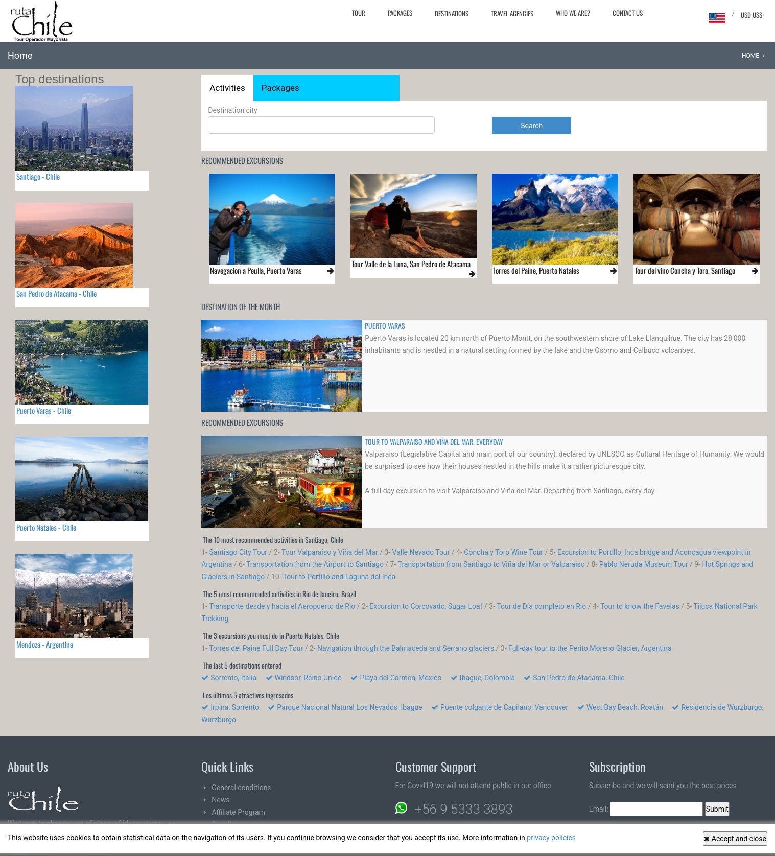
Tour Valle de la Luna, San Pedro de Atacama (411, 263)
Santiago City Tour (238, 552)
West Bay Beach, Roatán (623, 707)
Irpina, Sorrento (233, 707)
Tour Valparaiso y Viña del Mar (329, 552)
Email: (646, 809)
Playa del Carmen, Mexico (399, 678)
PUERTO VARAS (385, 325)
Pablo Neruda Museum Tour (643, 564)
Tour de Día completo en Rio (541, 606)
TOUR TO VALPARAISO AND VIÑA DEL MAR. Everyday (434, 441)
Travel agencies (512, 13)
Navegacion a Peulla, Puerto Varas (256, 270)
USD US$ (751, 15)
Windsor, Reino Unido (307, 678)
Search (532, 126)
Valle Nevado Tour (421, 552)
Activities (227, 88)
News (220, 800)
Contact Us (628, 13)
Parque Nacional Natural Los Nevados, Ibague (348, 707)
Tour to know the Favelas (639, 606)
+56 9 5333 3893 (464, 809)
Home (750, 55)
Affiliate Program (238, 812)
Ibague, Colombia (486, 678)
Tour (358, 13)
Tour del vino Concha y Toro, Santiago (685, 270)
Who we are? (573, 13)
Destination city (321, 120)
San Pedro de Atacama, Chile (577, 678)
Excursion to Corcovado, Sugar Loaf (425, 606)
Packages (400, 13)
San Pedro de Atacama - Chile (56, 293)
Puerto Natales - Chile (46, 527)
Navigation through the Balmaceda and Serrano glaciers (405, 648)
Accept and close (735, 839)
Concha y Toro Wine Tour (503, 552)
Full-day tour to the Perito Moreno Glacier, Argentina (590, 648)
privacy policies (551, 838)
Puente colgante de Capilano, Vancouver (503, 707)
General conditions (241, 787)
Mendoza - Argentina (44, 644)
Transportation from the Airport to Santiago (315, 564)
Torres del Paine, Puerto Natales (536, 270)
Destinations (451, 13)
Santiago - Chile (38, 176)
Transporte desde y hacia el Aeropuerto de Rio (282, 606)
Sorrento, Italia (232, 678)
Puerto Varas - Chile (43, 410)
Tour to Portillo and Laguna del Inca (339, 577)
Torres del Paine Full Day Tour (256, 648)
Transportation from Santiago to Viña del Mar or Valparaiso (491, 564)
